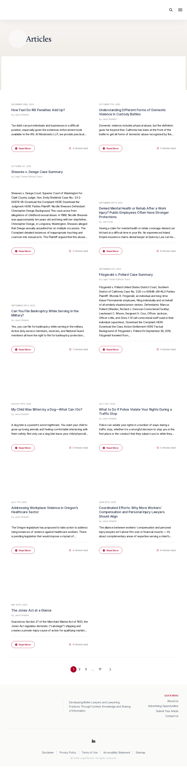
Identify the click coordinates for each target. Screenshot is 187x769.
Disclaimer (48, 754)
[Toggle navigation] (180, 10)
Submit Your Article (167, 713)
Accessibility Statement (116, 754)
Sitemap (140, 754)
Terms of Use (89, 754)
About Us (172, 703)
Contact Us (172, 718)
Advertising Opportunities (163, 708)
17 (99, 671)
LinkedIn (93, 743)
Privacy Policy (67, 754)
